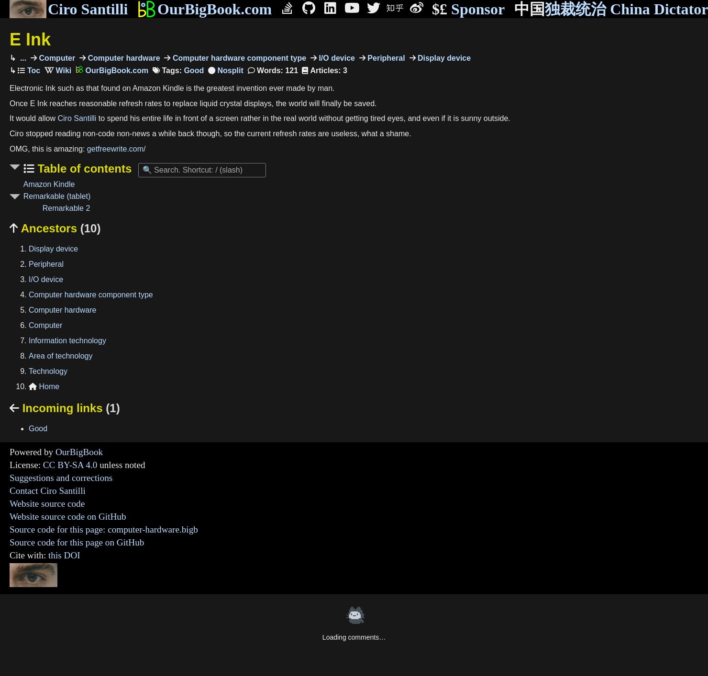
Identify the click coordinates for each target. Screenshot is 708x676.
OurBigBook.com (204, 9)
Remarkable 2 (66, 208)
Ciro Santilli (69, 9)
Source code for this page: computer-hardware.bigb (104, 529)
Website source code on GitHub (68, 517)
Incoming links (65, 408)
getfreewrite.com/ (116, 149)
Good (194, 70)
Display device (443, 58)
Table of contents (83, 168)
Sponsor (468, 9)
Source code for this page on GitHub (77, 542)
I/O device (336, 58)
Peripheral (385, 58)
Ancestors (55, 228)
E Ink (30, 39)
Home (44, 386)
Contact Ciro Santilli (48, 491)
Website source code (47, 504)
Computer (56, 58)
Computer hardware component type (238, 58)
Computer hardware (123, 58)
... (22, 58)
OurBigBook (79, 452)
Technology (48, 371)
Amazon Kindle (49, 184)
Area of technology (60, 356)
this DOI (64, 555)
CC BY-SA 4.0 (70, 465)
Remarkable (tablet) (57, 196)
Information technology (67, 341)
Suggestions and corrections (61, 478)
